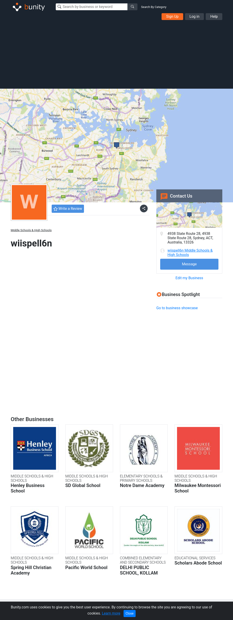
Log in (194, 16)
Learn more (111, 613)
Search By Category (153, 7)
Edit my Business (189, 278)
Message (189, 264)
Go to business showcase (177, 308)
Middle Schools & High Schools (31, 230)
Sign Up (172, 16)
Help (214, 16)
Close (130, 613)
